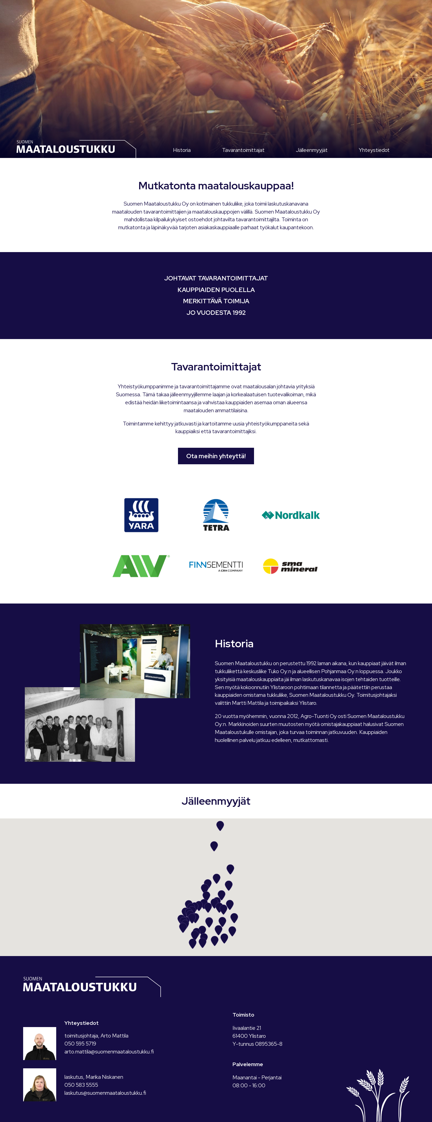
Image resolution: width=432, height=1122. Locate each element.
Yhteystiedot (374, 150)
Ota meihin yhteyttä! (216, 456)
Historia (182, 150)
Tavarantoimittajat (243, 150)
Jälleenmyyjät (312, 150)
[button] (192, 918)
